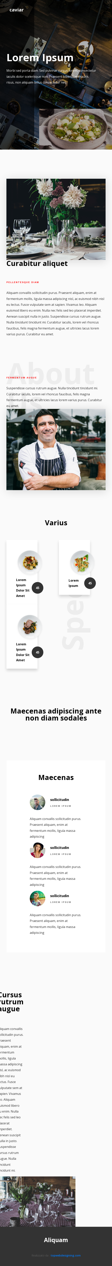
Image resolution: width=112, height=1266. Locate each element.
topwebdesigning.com (66, 1255)
